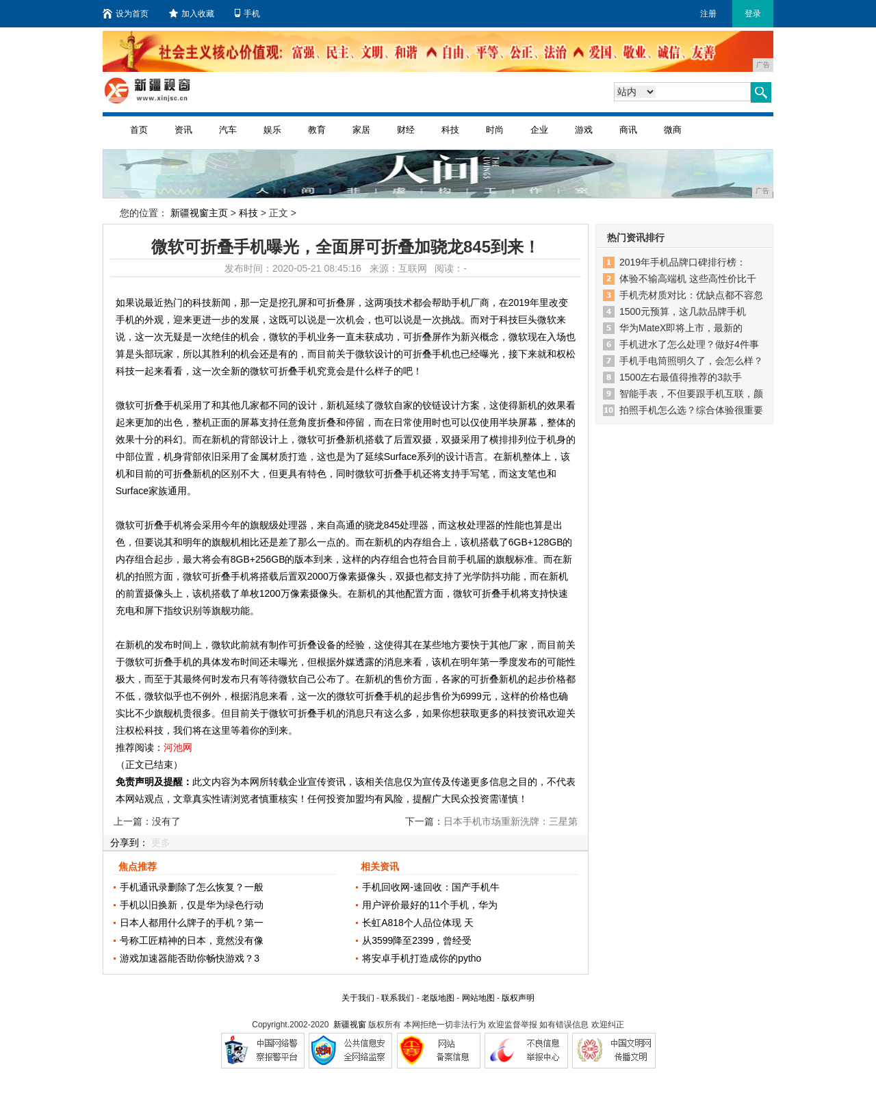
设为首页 (126, 13)
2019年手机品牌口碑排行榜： (682, 262)
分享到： (129, 842)
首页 (139, 130)
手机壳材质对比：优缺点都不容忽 (691, 295)
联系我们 (397, 998)
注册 (708, 13)
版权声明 (518, 998)
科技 (450, 130)
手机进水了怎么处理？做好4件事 (689, 344)
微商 (673, 130)
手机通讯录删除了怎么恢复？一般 (191, 887)
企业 (539, 130)
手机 (247, 13)
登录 (753, 13)
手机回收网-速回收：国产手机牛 (431, 887)
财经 (406, 130)
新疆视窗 (349, 1024)
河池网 (178, 747)
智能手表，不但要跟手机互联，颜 (691, 393)
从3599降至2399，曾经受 (417, 940)
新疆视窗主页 (199, 212)
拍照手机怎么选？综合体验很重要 (691, 410)
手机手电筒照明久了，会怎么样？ (691, 360)
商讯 (628, 130)
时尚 (495, 130)
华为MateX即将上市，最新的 (681, 327)
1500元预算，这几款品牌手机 (682, 311)
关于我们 (358, 998)
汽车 (228, 130)
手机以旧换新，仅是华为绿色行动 (191, 904)
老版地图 (438, 998)
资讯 (183, 130)
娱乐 (272, 130)
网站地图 (478, 998)
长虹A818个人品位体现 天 (418, 922)
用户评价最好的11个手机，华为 (430, 904)
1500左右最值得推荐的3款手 (680, 377)
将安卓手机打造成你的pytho (421, 958)
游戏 (584, 130)
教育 (317, 130)
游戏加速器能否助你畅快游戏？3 (189, 958)
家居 (361, 130)
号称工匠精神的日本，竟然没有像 (191, 940)
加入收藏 (191, 13)
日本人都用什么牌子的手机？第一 (191, 922)
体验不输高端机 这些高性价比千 (687, 278)
